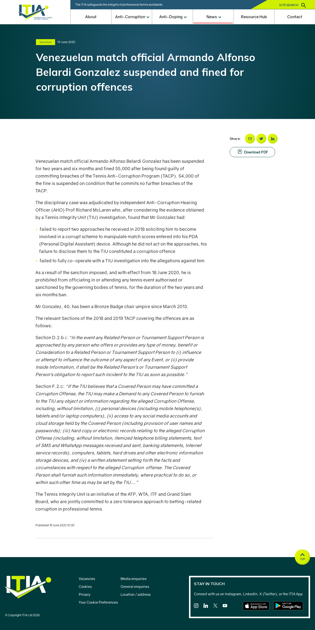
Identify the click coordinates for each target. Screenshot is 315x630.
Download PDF (256, 151)
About (90, 16)
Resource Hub (254, 16)
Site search (292, 5)
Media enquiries (133, 579)
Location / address (136, 594)
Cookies (85, 586)
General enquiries (135, 586)
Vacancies (87, 579)
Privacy (84, 594)
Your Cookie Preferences (98, 602)
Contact (294, 16)
